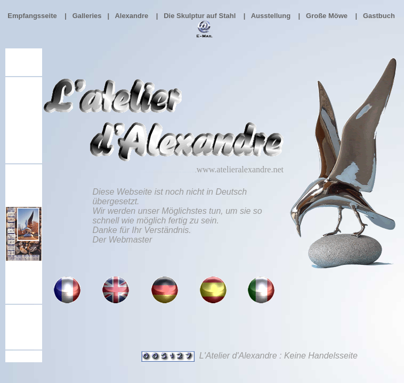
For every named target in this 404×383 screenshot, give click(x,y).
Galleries (87, 16)
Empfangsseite (31, 16)
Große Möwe (327, 16)
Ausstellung (270, 16)
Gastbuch (380, 16)
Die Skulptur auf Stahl (200, 16)
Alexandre (131, 16)
